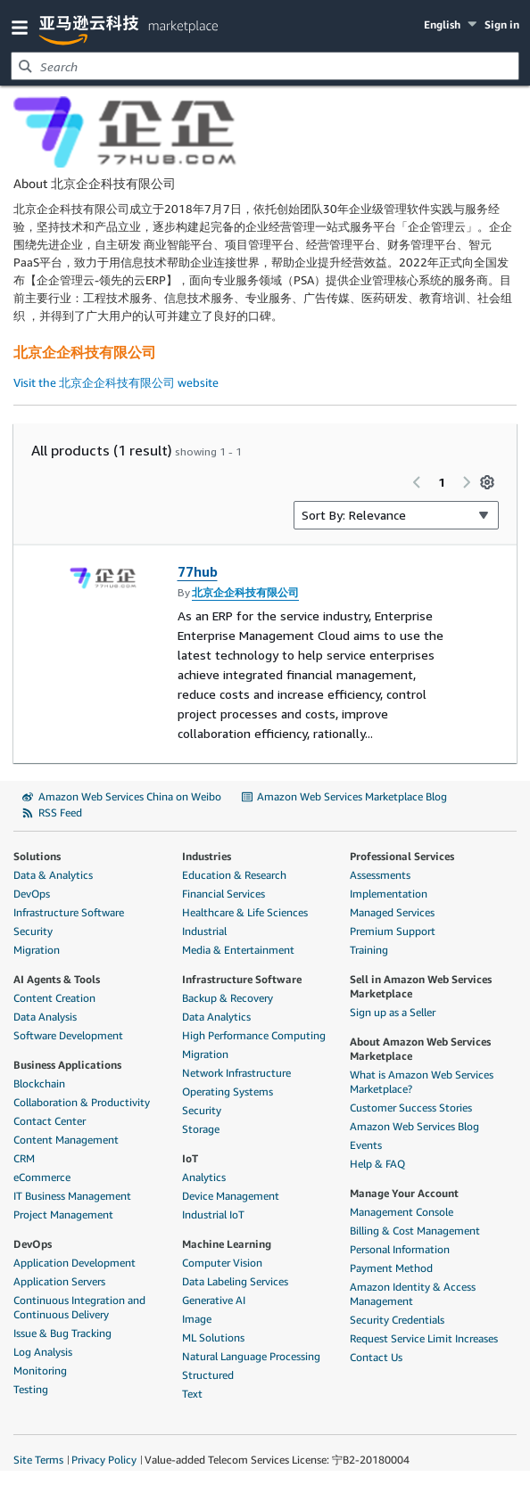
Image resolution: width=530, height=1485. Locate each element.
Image (196, 1318)
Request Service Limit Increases (424, 1338)
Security (33, 931)
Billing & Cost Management (415, 1230)
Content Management (66, 1139)
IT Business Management (72, 1195)
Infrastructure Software (68, 912)
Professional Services (402, 856)
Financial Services (223, 893)
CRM (24, 1158)
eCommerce (41, 1177)
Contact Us (376, 1357)
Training (369, 949)
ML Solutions (213, 1337)
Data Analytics (216, 1016)
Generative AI (213, 1300)
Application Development (74, 1262)
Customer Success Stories (411, 1107)
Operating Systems (227, 1091)
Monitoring (40, 1370)
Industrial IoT (213, 1214)
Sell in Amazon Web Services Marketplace (421, 986)
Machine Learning (226, 1244)
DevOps (31, 893)
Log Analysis (42, 1351)
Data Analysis (45, 1016)
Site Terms (38, 1459)
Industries (206, 856)
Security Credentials (397, 1319)
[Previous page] (417, 482)
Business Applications (67, 1064)
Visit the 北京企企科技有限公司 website (116, 382)
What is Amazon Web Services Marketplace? (421, 1081)
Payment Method (391, 1268)
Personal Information (400, 1249)
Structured (208, 1375)
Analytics (204, 1177)
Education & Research (234, 875)
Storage (200, 1129)
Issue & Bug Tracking (62, 1333)
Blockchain (39, 1083)
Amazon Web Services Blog (414, 1126)
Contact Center (49, 1121)
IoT (190, 1158)
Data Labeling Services (235, 1281)
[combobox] (265, 66)
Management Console (401, 1211)
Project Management (63, 1214)
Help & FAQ (377, 1163)
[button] (23, 26)
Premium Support (392, 931)
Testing (30, 1389)
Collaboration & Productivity (81, 1102)
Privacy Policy (104, 1459)
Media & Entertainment (238, 949)
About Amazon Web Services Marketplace (420, 1048)
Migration (36, 949)
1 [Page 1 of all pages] (441, 481)
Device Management (230, 1195)
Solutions (37, 856)
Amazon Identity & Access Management (413, 1294)
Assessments (380, 875)
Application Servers (59, 1281)
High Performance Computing (254, 1035)
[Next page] (467, 482)
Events (366, 1145)
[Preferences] (487, 482)
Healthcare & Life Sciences (245, 912)
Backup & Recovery (227, 998)
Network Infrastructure (236, 1072)
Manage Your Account (404, 1193)
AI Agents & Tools (56, 979)
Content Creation (54, 998)
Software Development (68, 1035)
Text (192, 1393)
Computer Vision (222, 1262)
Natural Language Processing (251, 1356)
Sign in (501, 24)
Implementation (388, 893)
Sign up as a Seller (392, 1012)
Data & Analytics (53, 875)
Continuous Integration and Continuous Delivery (79, 1307)
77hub (198, 571)
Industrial (204, 931)
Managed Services (392, 912)
